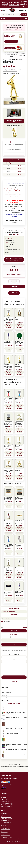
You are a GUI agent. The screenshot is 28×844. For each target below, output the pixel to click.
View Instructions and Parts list (14, 121)
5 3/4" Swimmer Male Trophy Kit (8, 470)
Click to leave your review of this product (14, 259)
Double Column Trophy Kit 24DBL (14, 728)
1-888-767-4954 (14, 4)
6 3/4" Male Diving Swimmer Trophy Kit (18, 447)
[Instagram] (10, 842)
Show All (15, 234)
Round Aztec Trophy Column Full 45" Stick (16, 754)
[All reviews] (9, 67)
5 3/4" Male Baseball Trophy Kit (7, 447)
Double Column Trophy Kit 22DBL (14, 733)
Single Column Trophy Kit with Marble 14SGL (8, 400)
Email (14, 659)
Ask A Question (14, 293)
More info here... (17, 29)
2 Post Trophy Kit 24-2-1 (19, 592)
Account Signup (5, 697)
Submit (14, 677)
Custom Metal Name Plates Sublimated (8, 499)
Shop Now (3, 684)
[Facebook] (7, 842)
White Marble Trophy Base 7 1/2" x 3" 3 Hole (16, 717)
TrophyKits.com (14, 2)
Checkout (14, 630)
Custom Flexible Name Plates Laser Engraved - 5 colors (19, 499)
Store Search (4, 687)
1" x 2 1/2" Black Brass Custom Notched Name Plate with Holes (8, 592)
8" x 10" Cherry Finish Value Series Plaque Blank (16, 723)
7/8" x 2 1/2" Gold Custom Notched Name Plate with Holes (19, 522)
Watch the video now (22, 54)
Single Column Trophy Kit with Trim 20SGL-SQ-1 (8, 569)
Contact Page (4, 832)
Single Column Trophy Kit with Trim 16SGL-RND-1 (16, 707)
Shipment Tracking (6, 817)
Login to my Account (7, 815)
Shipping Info (4, 813)
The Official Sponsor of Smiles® (4, 4)
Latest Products (5, 700)
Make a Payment (5, 820)
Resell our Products (6, 806)
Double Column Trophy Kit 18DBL (18, 319)
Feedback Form (5, 835)
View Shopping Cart (6, 822)
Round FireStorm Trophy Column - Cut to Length (15, 713)
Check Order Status (6, 818)
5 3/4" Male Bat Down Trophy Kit (18, 470)
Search (24, 14)
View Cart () (22, 10)
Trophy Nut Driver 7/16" (7, 342)
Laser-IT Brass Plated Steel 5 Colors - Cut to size (16, 745)
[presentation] (14, 669)
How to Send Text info (7, 805)
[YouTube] (13, 842)
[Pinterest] (17, 842)
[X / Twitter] (20, 842)
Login (13, 644)
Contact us (4, 799)
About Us (3, 690)
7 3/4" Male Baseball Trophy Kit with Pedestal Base (19, 366)
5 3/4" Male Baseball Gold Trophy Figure (8, 366)
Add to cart (14, 286)
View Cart (7, 618)
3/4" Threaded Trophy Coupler (18, 545)
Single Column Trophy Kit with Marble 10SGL (19, 400)
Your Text (6, 142)
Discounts (3, 797)
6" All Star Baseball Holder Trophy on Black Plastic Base (8, 423)
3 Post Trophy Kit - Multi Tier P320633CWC (16, 749)
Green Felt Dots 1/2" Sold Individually (19, 343)
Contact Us (4, 695)
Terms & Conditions (6, 692)
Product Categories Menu (8, 611)
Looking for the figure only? (14, 131)
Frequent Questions (6, 801)
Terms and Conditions (7, 803)
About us (3, 796)
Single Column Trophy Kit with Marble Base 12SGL (8, 319)
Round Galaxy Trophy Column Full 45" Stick (16, 738)
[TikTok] (15, 842)
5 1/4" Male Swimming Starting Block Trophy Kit (19, 423)
